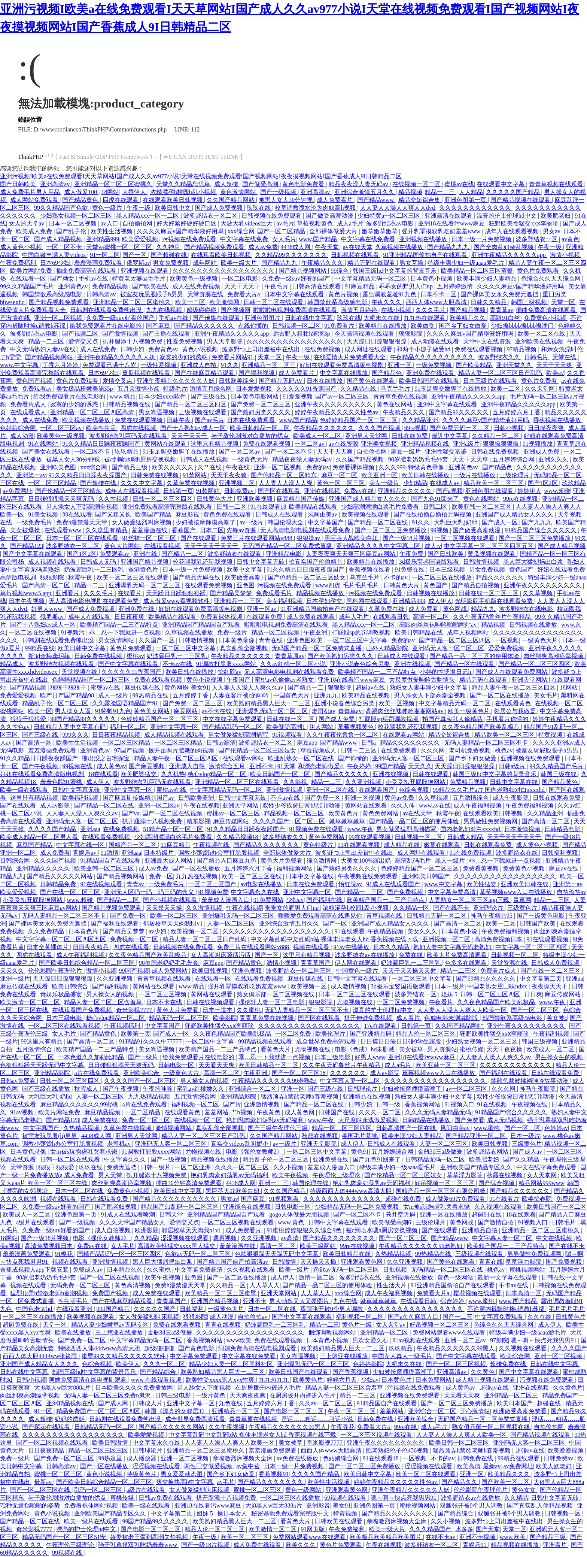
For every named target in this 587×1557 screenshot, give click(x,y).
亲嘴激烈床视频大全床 (243, 1458)
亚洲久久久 (554, 459)
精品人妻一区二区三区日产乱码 (501, 373)
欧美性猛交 (482, 884)
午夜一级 (139, 208)
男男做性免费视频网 (491, 821)
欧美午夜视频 (291, 1175)
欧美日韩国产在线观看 (429, 381)
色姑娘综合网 (18, 428)
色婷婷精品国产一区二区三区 (359, 420)
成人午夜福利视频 (478, 805)
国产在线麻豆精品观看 (205, 373)
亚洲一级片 (15, 978)
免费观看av (37, 388)
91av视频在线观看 (416, 1340)
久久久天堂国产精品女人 (133, 1222)
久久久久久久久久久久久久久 (343, 1199)
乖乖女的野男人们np (406, 286)
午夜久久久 (387, 302)
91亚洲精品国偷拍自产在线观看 (425, 255)
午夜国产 (239, 679)
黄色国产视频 (35, 381)
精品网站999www (541, 1183)
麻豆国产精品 (35, 845)
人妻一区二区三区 (231, 923)
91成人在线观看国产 (394, 884)
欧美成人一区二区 (318, 436)
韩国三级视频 (529, 302)
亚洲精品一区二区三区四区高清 (93, 412)
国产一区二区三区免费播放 (391, 530)
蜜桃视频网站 (528, 1269)
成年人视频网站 (468, 632)
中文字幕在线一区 (81, 845)
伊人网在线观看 (356, 963)
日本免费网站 (434, 1379)
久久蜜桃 (249, 1010)
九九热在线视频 (197, 876)
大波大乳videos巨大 (247, 223)
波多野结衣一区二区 (211, 215)
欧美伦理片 (331, 1033)
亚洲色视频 (247, 970)
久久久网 (433, 750)
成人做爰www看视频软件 (177, 601)
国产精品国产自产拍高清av (233, 1261)
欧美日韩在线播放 (426, 475)
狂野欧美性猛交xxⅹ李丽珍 (524, 223)
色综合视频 (414, 790)
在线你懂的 (254, 325)
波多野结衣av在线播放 (365, 955)
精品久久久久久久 (500, 577)
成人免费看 (424, 609)
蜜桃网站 (12, 711)
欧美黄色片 (344, 813)
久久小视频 (289, 1167)
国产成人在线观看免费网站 (512, 672)
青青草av (501, 310)
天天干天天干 (243, 286)
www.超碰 (557, 491)
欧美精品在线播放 (383, 325)
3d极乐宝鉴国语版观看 (429, 561)
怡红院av (229, 672)
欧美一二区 (191, 302)
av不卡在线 (217, 711)
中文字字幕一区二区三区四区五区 (489, 546)
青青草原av (289, 656)
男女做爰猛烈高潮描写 (239, 734)
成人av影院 (55, 805)
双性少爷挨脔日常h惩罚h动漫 (302, 805)
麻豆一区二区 (340, 475)
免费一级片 (233, 632)
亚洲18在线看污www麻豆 (452, 223)
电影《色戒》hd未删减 (365, 1049)
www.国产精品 (318, 239)
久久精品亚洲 (421, 420)
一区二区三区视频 (163, 994)
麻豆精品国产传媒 (301, 499)
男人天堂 (111, 1175)
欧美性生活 (102, 428)
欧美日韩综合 (70, 986)
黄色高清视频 (133, 1285)
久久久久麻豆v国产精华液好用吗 (181, 231)
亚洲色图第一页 (466, 200)
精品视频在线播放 (321, 593)
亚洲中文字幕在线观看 (447, 404)
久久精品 (146, 1238)
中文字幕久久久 (125, 1159)
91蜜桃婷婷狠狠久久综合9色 (305, 1230)
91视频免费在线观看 (317, 829)
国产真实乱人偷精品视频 (540, 1505)
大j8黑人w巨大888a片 (63, 1387)
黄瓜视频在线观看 (146, 373)
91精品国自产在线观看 (111, 860)
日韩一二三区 (359, 750)
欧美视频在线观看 (366, 514)
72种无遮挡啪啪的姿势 (30, 1505)
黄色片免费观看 (538, 270)
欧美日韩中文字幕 (82, 648)
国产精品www (376, 200)
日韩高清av (101, 294)
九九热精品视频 (149, 1096)
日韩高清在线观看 (317, 286)
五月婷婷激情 (455, 286)
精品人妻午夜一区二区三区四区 (514, 687)
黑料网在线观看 (368, 601)
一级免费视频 (434, 365)
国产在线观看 (199, 538)
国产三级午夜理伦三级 (278, 1128)
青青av (136, 884)
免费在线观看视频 (479, 349)
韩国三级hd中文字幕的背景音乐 (395, 270)
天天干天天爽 (555, 365)
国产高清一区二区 (47, 585)
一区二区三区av (61, 428)
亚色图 (246, 585)
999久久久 (75, 734)
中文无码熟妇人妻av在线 (43, 349)
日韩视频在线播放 (431, 593)
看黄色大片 (276, 1049)
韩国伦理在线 (311, 1183)
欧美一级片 (294, 1269)
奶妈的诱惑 (70, 1419)
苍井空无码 (401, 1214)
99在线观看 (77, 514)
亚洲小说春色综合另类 (360, 664)
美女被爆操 (26, 530)
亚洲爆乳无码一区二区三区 (145, 585)
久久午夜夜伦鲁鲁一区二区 (343, 734)
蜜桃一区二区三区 (58, 1474)
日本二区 (212, 530)
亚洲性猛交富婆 (446, 451)
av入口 (110, 223)
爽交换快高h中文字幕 (185, 1482)
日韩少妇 (133, 349)
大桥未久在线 (382, 318)
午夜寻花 (343, 1427)
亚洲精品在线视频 (367, 1096)
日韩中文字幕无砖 (261, 561)
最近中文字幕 (450, 436)
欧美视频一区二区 (195, 931)
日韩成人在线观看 (280, 514)
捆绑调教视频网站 (333, 1332)
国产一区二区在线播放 (500, 695)
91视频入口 (459, 1104)
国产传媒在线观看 (217, 318)
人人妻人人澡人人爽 (286, 483)
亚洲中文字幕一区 (175, 727)
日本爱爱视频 (254, 388)
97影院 (499, 1340)
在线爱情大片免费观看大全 (350, 357)
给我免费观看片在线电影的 (106, 325)
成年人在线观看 (90, 617)
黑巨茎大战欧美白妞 (352, 538)
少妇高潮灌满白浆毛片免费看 (380, 506)
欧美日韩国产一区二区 (280, 774)
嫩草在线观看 (442, 845)
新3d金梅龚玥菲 (50, 656)
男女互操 (412, 263)
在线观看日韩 (391, 617)
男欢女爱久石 (371, 1340)
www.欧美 (513, 1537)
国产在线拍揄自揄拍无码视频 (433, 514)
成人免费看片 (335, 200)
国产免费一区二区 (82, 1340)
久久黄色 (483, 1372)
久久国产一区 (157, 640)
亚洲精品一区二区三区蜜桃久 (113, 184)
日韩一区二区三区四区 (163, 499)
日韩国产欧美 (538, 923)
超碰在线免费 (404, 1199)
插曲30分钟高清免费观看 (189, 1183)
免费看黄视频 (481, 868)
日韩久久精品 (489, 302)
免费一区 (161, 876)
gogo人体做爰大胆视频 (300, 1214)
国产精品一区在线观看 (465, 664)
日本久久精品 (392, 947)
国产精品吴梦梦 (231, 593)
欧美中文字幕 (245, 569)
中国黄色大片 (292, 695)
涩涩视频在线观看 (185, 1238)
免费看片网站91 (233, 357)
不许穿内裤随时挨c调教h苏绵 (506, 1309)
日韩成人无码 (99, 561)
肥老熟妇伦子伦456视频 (398, 1450)
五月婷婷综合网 (514, 459)
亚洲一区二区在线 (331, 790)
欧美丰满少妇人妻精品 (487, 278)
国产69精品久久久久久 (486, 978)
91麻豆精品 (360, 286)
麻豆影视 (188, 514)
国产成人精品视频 (58, 239)
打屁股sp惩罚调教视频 (362, 632)
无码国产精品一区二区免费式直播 (288, 546)
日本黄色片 (84, 931)
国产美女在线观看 (47, 451)
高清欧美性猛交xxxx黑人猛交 (177, 1246)
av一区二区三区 (467, 1088)
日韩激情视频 (482, 561)
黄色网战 (455, 609)
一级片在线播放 (475, 475)
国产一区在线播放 (197, 868)
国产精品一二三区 (359, 892)
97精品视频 (522, 349)
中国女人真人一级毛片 (403, 1356)
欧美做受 (423, 325)
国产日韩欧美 (18, 184)
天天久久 (420, 766)
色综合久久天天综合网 (551, 278)
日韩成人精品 (465, 837)
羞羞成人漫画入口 (226, 900)
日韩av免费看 (18, 1081)
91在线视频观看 (102, 884)
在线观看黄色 (513, 703)
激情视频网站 (174, 1128)
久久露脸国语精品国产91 (125, 703)
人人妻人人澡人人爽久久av (248, 687)
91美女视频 (44, 514)
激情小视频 (565, 255)
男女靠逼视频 (157, 412)
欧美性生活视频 (112, 231)
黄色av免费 (400, 797)
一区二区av (310, 443)
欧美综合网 (516, 1356)
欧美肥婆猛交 (139, 774)
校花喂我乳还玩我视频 (203, 561)
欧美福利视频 (81, 797)
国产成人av (528, 1151)
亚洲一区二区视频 (58, 318)
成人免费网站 (170, 970)
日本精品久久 (125, 1269)
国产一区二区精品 (282, 231)
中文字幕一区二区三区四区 (532, 947)
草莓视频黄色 (315, 223)
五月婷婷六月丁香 (517, 412)
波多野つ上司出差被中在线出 (261, 349)
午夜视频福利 (123, 1026)
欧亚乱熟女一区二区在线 (301, 758)
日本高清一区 (524, 1293)
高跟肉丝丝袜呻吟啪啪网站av (438, 624)
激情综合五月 (227, 766)
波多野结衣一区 (537, 239)
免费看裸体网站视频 (91, 1505)
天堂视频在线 (80, 672)
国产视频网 (235, 310)
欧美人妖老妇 (554, 1466)
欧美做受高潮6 (392, 1222)
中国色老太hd (35, 1309)
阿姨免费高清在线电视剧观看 (258, 1348)
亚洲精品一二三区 (238, 601)
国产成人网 (114, 1403)
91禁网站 (195, 475)
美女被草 (412, 1049)
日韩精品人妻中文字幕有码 (70, 727)
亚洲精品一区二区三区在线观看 (237, 782)
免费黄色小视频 (546, 318)
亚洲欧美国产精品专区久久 (477, 1167)
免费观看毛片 (275, 593)
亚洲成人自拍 (199, 365)
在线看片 (130, 593)
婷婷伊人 (529, 491)
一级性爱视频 (159, 365)
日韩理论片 (363, 1088)
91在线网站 (44, 443)
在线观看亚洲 (75, 1309)
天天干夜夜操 (505, 1049)
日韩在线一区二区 (291, 719)
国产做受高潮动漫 (330, 215)
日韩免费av (239, 491)
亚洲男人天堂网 (367, 436)
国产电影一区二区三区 (294, 1411)
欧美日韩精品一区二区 (260, 428)
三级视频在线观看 (203, 412)
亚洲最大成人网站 (169, 860)
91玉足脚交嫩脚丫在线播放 (451, 388)
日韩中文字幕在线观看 (358, 978)
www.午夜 (360, 829)
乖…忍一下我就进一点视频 (125, 632)
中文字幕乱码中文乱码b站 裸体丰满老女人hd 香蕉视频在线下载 (335, 939)
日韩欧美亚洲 (197, 797)
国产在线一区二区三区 (70, 892)
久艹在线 (210, 467)
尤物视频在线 (355, 1002)
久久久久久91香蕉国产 (307, 388)
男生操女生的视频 (559, 1057)
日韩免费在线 (376, 1419)
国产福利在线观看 (115, 923)
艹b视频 (242, 1112)
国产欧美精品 (474, 365)
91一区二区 (105, 255)
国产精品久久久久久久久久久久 (175, 1199)
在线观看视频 (163, 546)
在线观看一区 (29, 278)
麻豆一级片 (406, 451)
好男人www (47, 609)
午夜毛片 (277, 286)
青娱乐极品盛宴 (61, 994)
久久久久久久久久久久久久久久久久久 (224, 270)
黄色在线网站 (395, 404)
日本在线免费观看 (251, 420)
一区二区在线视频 (33, 632)
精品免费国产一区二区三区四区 (99, 1411)
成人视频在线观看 (52, 561)
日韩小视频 (509, 428)
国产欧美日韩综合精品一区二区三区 (87, 963)
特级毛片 (175, 388)
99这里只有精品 (42, 1041)
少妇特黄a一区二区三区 (390, 215)
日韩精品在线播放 (426, 1120)
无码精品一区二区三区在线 (447, 1269)
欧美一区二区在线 (542, 333)
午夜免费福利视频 (530, 805)
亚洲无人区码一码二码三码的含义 (149, 892)
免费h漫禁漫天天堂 (82, 522)
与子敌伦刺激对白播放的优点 (251, 436)
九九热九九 (274, 1379)
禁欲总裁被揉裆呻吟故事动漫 (530, 1081)
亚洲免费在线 (137, 609)
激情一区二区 (317, 1277)
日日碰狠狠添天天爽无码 (61, 499)
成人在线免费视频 (197, 286)
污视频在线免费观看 (190, 239)
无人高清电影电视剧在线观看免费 (306, 530)
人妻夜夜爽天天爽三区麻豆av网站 (351, 554)
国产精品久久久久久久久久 (339, 1238)
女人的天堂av (27, 223)
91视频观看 (288, 734)
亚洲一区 (400, 365)
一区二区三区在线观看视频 (64, 1026)
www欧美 (239, 1340)
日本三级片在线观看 (490, 381)
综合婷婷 (453, 1301)
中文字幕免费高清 (452, 892)
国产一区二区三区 (535, 1010)
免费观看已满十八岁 (110, 365)
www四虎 (327, 585)
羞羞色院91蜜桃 (61, 782)
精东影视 (198, 821)
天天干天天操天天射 (410, 970)
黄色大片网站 (123, 546)
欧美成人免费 (35, 231)
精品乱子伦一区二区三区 (55, 703)
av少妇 (158, 931)
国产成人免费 (337, 719)
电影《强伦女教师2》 (255, 1151)
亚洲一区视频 (363, 797)
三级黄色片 (523, 908)
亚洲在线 (146, 554)
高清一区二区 (431, 617)
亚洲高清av (55, 184)
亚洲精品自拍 (480, 1230)
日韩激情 (285, 1261)
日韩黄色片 (571, 1317)
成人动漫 (22, 436)
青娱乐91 (475, 1545)
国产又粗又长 (114, 514)
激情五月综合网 (211, 388)
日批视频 (395, 1269)
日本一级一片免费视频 (482, 239)
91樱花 (64, 1254)
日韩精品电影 (563, 829)
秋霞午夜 (81, 577)
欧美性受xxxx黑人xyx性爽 (220, 1379)
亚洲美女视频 (379, 443)
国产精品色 (387, 373)
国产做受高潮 (261, 184)
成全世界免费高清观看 (327, 1041)
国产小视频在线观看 (170, 900)
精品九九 (483, 609)
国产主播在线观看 (167, 333)
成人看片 (409, 1018)
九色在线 (345, 1301)
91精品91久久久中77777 (151, 1041)
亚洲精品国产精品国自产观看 (201, 624)
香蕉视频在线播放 (558, 420)
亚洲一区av (262, 609)
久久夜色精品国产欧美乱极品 (481, 727)
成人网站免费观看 (35, 200)
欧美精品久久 (468, 318)
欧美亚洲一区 (380, 475)
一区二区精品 (143, 1112)
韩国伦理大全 (286, 522)
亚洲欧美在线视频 (540, 341)
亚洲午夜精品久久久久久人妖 (116, 357)
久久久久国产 (569, 1348)
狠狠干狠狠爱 (29, 719)
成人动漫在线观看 (435, 341)
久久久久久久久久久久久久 (476, 208)
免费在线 (411, 955)
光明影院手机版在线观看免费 (494, 601)
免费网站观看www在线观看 (450, 1332)
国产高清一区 (34, 742)
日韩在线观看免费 (557, 797)
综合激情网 (322, 860)
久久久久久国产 (155, 1309)
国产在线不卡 (452, 908)
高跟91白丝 (505, 318)
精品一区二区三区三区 (99, 1450)
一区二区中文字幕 (210, 1041)
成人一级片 (114, 695)
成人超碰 (227, 184)
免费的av (318, 467)
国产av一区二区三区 (342, 396)
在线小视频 (397, 310)
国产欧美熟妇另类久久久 (341, 656)
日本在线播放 (325, 381)
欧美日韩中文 (173, 208)
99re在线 (406, 1427)
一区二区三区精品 (52, 483)
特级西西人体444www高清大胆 (351, 1191)
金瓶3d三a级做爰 (441, 1151)
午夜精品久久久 (323, 263)
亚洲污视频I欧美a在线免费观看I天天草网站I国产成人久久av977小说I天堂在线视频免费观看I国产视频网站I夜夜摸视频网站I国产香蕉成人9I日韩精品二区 (201, 176)
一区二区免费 (294, 1033)
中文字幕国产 (326, 522)
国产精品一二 (306, 687)
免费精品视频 (111, 286)
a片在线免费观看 (97, 1073)
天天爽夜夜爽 (248, 1395)
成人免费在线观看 (311, 617)
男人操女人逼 (73, 711)
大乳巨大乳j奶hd (456, 522)
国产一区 (135, 255)
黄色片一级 (357, 1324)
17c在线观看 (381, 1026)
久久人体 (403, 805)
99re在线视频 (521, 499)
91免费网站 (268, 900)
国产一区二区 (523, 1128)
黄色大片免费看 (282, 860)
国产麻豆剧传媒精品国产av (139, 797)
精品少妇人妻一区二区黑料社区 (231, 1364)
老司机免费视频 (470, 750)
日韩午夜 (179, 420)
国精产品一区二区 (133, 845)
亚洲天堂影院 (319, 1144)
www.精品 (123, 396)
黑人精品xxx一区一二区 (148, 215)
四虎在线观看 (121, 200)
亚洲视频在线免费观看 (531, 758)
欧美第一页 (135, 1033)
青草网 (522, 900)
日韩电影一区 (176, 1065)
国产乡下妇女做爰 (463, 325)
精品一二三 (440, 192)
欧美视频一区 (309, 986)
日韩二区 (435, 506)
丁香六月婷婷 (61, 365)
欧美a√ (555, 373)
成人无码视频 (505, 1120)
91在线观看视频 (359, 845)
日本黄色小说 (460, 931)
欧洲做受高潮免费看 (520, 1411)
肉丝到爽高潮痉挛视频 (554, 656)
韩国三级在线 (559, 774)
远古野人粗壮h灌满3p (302, 333)
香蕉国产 (184, 530)
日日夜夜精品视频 (117, 734)
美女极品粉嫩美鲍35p (85, 388)
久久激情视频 (204, 908)
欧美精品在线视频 (366, 695)
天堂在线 (565, 357)
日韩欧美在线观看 (339, 1521)
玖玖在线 (259, 208)
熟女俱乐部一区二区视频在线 (276, 994)
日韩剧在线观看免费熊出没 (106, 310)
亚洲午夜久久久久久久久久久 (334, 404)
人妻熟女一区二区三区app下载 (470, 900)
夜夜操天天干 (550, 986)
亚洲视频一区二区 (447, 939)
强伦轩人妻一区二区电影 (272, 1002)
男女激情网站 (117, 640)
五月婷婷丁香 (191, 695)
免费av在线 (359, 491)
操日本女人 (233, 1513)
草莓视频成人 (319, 750)
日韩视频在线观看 (355, 255)
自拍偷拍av (571, 892)
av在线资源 (343, 443)
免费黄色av (163, 349)
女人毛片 (284, 239)
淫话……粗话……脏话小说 (318, 1419)
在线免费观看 (399, 750)
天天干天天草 (471, 459)
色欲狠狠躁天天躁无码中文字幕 (42, 1065)
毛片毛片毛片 (361, 585)
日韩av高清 (221, 742)
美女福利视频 (285, 601)
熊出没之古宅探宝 (106, 758)
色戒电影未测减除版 (452, 1018)
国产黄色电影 (197, 1348)
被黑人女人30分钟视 (286, 200)
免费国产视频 (111, 1293)
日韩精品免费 (58, 884)
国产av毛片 (209, 420)
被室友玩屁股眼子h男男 (152, 294)
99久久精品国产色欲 (61, 208)
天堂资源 (23, 1167)
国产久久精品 (522, 1159)
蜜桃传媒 (472, 1049)
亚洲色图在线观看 (490, 491)
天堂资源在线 (206, 294)
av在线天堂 (357, 247)
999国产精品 (114, 1309)
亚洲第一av (31, 475)
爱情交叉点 (84, 341)
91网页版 (313, 1529)
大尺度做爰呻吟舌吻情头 (422, 679)
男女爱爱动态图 (182, 1474)
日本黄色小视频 (432, 278)
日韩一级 (389, 1104)
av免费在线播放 (298, 1458)
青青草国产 (316, 963)
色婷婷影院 (368, 1364)
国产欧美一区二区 (506, 1482)
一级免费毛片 (35, 522)
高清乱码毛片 (413, 860)
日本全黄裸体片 (48, 947)
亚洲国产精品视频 (145, 561)
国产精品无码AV (281, 381)
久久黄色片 (568, 1387)
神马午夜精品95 (492, 915)
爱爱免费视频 (507, 648)
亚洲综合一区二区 (253, 1088)
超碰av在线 (371, 687)
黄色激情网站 (239, 192)
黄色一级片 (108, 208)
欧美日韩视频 (210, 970)
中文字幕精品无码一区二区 (371, 278)
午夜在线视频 (202, 805)
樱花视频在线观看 (478, 1293)
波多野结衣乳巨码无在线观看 (128, 436)
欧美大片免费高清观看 (457, 955)
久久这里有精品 (107, 530)
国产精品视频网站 (303, 270)
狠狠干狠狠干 (69, 687)
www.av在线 (435, 805)
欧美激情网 (225, 302)
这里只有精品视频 (215, 443)
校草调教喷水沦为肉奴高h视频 (316, 208)
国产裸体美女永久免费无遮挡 (500, 294)
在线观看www (63, 530)
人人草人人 (265, 1285)
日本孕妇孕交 (325, 601)
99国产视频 (134, 970)
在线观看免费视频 (209, 585)
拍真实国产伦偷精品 (316, 561)
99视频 (440, 530)
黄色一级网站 (456, 1277)
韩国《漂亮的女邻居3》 (177, 1411)
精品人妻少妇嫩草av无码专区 (110, 1324)
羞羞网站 (216, 1112)
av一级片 (252, 522)
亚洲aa (574, 978)
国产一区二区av (240, 451)
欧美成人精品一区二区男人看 (39, 837)
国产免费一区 (323, 797)
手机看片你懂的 (508, 719)
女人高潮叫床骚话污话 (221, 955)
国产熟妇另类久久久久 (261, 412)
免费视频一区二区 (134, 939)
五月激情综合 (471, 797)
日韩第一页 (178, 491)
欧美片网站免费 (32, 270)
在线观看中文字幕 (501, 184)
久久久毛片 (431, 310)
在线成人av (445, 483)
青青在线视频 (223, 1324)
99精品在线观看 (519, 1458)
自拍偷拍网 (138, 223)
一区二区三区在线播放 (442, 577)
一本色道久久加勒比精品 (91, 1057)
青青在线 (271, 640)
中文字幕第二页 (541, 978)
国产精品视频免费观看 (215, 247)
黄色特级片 (319, 845)
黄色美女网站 (152, 711)
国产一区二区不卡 (289, 451)
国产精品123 (26, 546)
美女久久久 (423, 931)
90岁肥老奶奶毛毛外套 (419, 459)
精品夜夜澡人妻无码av (359, 184)
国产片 (232, 1104)
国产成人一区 (500, 522)
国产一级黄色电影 (541, 915)
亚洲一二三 (274, 1183)
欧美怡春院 (537, 1199)
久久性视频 (114, 499)
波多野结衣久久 (499, 357)
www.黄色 (291, 1222)
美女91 (200, 687)
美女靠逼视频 (157, 1049)
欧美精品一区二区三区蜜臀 (477, 270)
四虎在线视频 (139, 428)
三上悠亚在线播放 (120, 1332)
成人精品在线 (402, 845)
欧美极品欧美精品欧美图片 (386, 1537)
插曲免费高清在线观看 (87, 270)
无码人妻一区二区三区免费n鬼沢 (108, 1395)
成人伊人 (440, 601)
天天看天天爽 (217, 1065)
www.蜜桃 (488, 1128)
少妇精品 (415, 483)
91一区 (44, 1411)
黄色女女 (524, 1490)
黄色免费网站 (381, 813)
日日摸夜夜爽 (546, 428)
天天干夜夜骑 (229, 475)
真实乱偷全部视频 (244, 648)
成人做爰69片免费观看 (456, 1199)
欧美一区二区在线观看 (426, 1474)
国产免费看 (469, 1120)
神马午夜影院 (538, 1088)
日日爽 (533, 994)
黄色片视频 (344, 294)
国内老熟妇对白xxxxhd (471, 829)
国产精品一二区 (183, 554)
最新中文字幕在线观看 (508, 1277)
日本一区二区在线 (79, 1191)
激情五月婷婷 (359, 310)
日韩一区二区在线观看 (274, 302)
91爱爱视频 (298, 396)
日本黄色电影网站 (255, 396)
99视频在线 (78, 766)
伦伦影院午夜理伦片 (55, 970)
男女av (551, 231)
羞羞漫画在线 (150, 530)
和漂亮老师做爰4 (321, 766)
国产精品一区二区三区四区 (191, 404)
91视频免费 (213, 892)
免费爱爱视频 (18, 695)
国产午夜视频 (41, 766)
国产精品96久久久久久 (459, 412)
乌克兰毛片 (396, 388)
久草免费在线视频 (191, 483)
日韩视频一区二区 (297, 325)
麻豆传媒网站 (231, 821)
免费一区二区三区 (146, 1120)
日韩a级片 (513, 766)
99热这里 (111, 1458)
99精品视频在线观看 (266, 1041)
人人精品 (471, 192)
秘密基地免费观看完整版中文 (291, 1513)
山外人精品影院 (388, 648)
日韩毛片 (537, 357)
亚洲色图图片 (263, 318)
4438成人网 (296, 247)
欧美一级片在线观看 (91, 1521)
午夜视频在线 (212, 845)
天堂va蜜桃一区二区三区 (119, 247)
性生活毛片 (73, 1301)
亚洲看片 (68, 593)
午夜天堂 (327, 247)
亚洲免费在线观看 (431, 373)
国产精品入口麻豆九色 (227, 860)
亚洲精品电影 (284, 554)
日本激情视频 (523, 829)
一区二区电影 (240, 278)
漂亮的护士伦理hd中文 (507, 215)
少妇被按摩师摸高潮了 (206, 522)
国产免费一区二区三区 (261, 404)
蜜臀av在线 (106, 687)
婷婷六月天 (342, 1379)
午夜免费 (412, 554)
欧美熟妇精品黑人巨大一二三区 (269, 703)
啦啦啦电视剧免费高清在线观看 (295, 310)
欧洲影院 (147, 1230)
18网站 (110, 192)
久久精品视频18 (238, 837)
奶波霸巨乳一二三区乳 (94, 569)
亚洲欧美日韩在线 (525, 884)
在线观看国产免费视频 (82, 1010)
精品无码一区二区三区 (179, 1018)
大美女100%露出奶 (366, 860)
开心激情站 (475, 1411)
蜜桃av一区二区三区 (233, 813)
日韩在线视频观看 (211, 1002)
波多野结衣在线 (517, 852)
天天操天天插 (319, 1261)
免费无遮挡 (122, 1167)
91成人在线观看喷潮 (128, 1214)
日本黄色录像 (237, 640)
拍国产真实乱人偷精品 (453, 719)
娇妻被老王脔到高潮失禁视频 (149, 1537)
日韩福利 (192, 1309)
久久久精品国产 (431, 1529)
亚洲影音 (318, 1505)
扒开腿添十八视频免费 (133, 341)
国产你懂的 (353, 758)
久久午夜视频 (227, 1427)
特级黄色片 (142, 1474)
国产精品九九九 (449, 247)
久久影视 (295, 782)
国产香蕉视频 (351, 1372)
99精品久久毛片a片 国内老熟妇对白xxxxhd (489, 790)
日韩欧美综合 (237, 381)
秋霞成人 (87, 1088)
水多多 (464, 1529)
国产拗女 (63, 278)
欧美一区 (40, 711)
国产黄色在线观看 (371, 381)
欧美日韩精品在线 (419, 632)
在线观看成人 (29, 412)
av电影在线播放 (261, 884)
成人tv (433, 546)
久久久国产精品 (285, 1191)
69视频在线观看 (346, 1497)
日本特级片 (159, 852)
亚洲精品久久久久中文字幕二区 (379, 546)
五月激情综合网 (196, 1096)
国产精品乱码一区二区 (233, 727)
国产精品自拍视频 (476, 585)
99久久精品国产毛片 (27, 286)
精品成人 (12, 664)
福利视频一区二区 (195, 1104)
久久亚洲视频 (364, 782)
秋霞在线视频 (320, 1136)
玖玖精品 (127, 451)
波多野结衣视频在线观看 (61, 664)
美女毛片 (546, 695)
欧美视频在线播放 (87, 420)
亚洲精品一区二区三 (269, 365)
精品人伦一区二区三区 (426, 1033)
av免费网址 (17, 491)
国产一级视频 (279, 192)
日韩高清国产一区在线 (406, 1128)
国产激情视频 (121, 333)
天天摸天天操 (164, 908)
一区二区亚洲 (193, 1167)
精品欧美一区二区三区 (494, 483)
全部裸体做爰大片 (334, 231)
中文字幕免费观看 (499, 1317)
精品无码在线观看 (372, 263)
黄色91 (360, 1151)
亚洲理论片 (489, 908)
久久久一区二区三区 (242, 1167)
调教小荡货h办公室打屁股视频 (219, 852)
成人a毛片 (350, 223)
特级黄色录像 (426, 467)
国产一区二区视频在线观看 (52, 1442)
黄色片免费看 (540, 381)
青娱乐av (85, 852)
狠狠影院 (411, 333)
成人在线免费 (99, 349)
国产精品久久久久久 (342, 774)
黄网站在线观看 (166, 443)
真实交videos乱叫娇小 (240, 1144)
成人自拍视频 (113, 1230)
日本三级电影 (64, 1018)
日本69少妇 (56, 263)
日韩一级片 (156, 1167)
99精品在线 (40, 648)
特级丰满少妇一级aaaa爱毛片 (466, 263)
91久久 (230, 365)
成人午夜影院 (511, 797)
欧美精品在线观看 (313, 506)
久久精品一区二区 (496, 436)
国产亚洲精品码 (371, 1033)
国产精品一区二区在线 (378, 522)
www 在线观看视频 (157, 1379)
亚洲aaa (90, 829)
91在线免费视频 (471, 852)
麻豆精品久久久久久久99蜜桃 (79, 1104)
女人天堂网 (542, 1175)
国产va (131, 813)
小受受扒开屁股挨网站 (416, 782)
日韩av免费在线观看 (166, 1497)
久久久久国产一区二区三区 (289, 821)
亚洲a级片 (466, 443)
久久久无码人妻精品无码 (438, 1112)
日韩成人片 (148, 1403)
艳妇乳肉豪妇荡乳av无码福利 (265, 1120)
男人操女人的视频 (111, 994)
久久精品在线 (359, 388)
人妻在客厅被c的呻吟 (242, 695)
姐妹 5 (449, 994)
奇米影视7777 (134, 1010)
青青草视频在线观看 (556, 184)
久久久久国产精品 (52, 829)
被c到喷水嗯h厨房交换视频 (140, 459)
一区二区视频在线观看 (465, 538)
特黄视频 (551, 734)
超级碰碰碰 (202, 310)
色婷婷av (556, 1128)
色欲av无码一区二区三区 (198, 1254)
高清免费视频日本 (499, 939)
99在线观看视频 (370, 837)
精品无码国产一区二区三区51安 (64, 1537)
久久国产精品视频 (360, 459)
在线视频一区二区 (417, 184)
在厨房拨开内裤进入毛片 (268, 1387)
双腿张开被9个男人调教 (332, 1309)
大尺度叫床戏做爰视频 (368, 1120)
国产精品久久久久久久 (204, 325)
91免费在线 (410, 569)
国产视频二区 (81, 333)
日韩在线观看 (431, 774)
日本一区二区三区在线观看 (82, 538)
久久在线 (540, 1317)
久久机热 (173, 774)
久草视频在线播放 (400, 247)
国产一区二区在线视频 (173, 813)
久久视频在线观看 (499, 1206)
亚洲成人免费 (542, 451)
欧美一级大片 (239, 263)
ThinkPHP (30, 157)
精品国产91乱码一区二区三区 (180, 1206)
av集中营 (248, 1466)
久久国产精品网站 (231, 200)
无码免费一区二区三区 (81, 1285)
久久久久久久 (348, 1073)
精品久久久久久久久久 (410, 742)
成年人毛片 (354, 617)
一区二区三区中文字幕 (358, 640)
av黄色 (570, 239)
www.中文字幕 (20, 365)
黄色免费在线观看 (228, 514)
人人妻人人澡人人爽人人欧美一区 (462, 1010)
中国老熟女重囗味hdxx (498, 986)
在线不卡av (441, 1537)
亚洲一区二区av (159, 805)
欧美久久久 (301, 1545)
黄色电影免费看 (304, 184)
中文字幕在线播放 (344, 373)
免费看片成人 (29, 404)
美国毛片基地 (360, 1136)
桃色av (504, 750)
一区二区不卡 (64, 247)
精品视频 (410, 192)
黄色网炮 (176, 687)
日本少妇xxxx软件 (163, 396)
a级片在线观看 (36, 1222)
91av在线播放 (351, 947)
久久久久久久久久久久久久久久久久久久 (277, 931)
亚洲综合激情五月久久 (365, 192)
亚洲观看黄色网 (362, 1261)
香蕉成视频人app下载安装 (35, 1269)
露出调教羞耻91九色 (390, 294)
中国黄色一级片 (358, 970)
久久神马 (169, 247)
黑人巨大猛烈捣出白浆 (534, 561)
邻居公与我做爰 (515, 711)
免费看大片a (244, 294)
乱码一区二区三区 (99, 1490)
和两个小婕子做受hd (424, 349)
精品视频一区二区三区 (294, 813)
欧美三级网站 (318, 1246)
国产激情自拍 (496, 1222)
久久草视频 (538, 593)
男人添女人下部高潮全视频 (82, 506)
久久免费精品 (47, 931)
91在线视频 (492, 1104)
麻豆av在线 (564, 868)
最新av (492, 1466)
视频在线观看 (312, 947)
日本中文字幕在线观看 (294, 294)
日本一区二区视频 (73, 223)
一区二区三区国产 (213, 884)
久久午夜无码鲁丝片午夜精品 (492, 617)
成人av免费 (263, 247)
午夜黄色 (269, 1112)
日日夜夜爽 (130, 617)
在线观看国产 (377, 790)
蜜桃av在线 (459, 184)
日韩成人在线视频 (204, 459)
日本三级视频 (447, 569)
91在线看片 (504, 1199)
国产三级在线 (209, 396)
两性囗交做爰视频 (209, 1466)
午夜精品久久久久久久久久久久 (432, 357)
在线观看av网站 (404, 734)
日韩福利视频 (560, 852)
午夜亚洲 (316, 632)
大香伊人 (134, 192)
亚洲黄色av (73, 286)
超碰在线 (549, 1403)
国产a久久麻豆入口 (414, 1317)
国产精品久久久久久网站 (60, 876)
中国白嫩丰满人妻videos (54, 255)
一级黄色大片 (251, 459)
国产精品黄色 (81, 200)
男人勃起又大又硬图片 (300, 1301)
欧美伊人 (128, 1364)
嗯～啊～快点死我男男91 (544, 1340)
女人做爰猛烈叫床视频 (142, 522)
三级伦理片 (515, 475)
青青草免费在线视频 (401, 396)
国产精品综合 (158, 1372)
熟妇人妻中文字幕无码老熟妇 (453, 947)
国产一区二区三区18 (299, 1073)
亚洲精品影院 (53, 1073)
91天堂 (286, 766)
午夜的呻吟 (158, 1088)
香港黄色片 (143, 569)
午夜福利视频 (552, 1033)
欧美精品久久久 (509, 1474)
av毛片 (285, 223)
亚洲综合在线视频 (247, 1206)
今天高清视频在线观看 (365, 333)
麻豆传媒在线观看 (24, 986)
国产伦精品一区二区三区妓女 (307, 577)
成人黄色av (111, 766)
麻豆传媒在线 (143, 687)
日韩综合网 (15, 860)
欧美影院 (225, 1018)
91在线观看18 (268, 506)
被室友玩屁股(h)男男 (50, 1136)
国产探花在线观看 (47, 1427)
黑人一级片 (450, 860)
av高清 (290, 1238)
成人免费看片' (298, 373)
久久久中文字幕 (142, 483)
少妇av (295, 900)
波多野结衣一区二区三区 (299, 970)
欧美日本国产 (515, 1403)
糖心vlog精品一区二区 (217, 774)
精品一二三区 (47, 341)
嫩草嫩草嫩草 (380, 231)
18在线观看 (103, 774)
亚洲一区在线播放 (444, 1214)
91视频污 (73, 632)
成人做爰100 (81, 192)
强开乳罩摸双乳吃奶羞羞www (442, 231)
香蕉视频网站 (423, 1104)
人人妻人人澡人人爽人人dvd (398, 208)
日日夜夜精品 (91, 947)
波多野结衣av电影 (390, 223)
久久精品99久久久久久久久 (291, 255)
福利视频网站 (295, 868)
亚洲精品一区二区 (385, 1332)
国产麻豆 (158, 325)
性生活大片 (392, 1285)
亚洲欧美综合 (142, 1073)
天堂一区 (564, 302)
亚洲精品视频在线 (425, 443)
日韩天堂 (172, 1214)
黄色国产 (522, 569)
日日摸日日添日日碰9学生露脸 (401, 1041)
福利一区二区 (128, 727)
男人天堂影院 (225, 341)
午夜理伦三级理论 (337, 1175)
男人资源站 (442, 1049)
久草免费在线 (387, 609)
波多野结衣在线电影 (526, 609)
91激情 (110, 852)
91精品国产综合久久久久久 (541, 530)
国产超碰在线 (169, 255)
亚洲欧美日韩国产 (426, 876)
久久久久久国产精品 (513, 192)
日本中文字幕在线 (310, 876)
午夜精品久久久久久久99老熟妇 (274, 1081)
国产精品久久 (460, 1482)
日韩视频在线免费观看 (272, 215)
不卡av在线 (178, 664)
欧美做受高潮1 (245, 577)
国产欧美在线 (151, 286)
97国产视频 (130, 750)
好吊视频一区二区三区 (445, 1183)
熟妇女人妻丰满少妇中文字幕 (429, 687)
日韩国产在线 (337, 1112)
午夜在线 (238, 467)
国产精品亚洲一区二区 (476, 1136)
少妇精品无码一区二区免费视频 (357, 1206)
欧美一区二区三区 (175, 915)
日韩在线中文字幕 (309, 318)
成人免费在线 (100, 1120)
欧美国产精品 (154, 514)
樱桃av (135, 656)
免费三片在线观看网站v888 (257, 538)
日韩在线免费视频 (495, 451)
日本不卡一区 (439, 294)
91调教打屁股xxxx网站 (227, 664)
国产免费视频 (406, 892)
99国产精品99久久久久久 (84, 719)
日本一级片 (450, 986)
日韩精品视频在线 (127, 404)
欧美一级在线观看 (24, 790)
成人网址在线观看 (369, 349)
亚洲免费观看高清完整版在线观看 (167, 506)
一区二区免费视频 (401, 1002)
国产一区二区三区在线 (41, 1490)
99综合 (340, 270)
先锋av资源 (242, 530)
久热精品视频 (82, 1128)
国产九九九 (537, 522)
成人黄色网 (300, 1112)
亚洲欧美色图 (58, 467)
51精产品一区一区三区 (173, 829)
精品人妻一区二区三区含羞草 (103, 1002)
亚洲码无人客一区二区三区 (449, 648)
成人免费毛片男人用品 (30, 192)
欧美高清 (468, 1466)
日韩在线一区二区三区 (489, 593)
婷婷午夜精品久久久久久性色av (337, 412)
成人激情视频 (349, 986)
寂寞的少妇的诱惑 (184, 357)
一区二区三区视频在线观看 (238, 1222)
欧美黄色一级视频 (194, 278)
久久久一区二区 (380, 1112)
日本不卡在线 (164, 1002)
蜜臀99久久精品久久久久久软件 (124, 1356)
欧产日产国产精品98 (67, 695)
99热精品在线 (151, 695)
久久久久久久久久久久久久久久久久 (295, 341)
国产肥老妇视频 (116, 1206)
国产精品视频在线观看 (521, 200)
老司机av (323, 711)
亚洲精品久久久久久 (405, 491)
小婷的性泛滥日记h (446, 672)
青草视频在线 (385, 915)
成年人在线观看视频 (512, 231)
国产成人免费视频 (219, 208)
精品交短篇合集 (420, 200)
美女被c (557, 1018)
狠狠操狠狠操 (501, 443)
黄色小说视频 (200, 349)
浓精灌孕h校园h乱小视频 (184, 192)
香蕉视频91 (274, 1474)
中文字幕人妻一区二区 (350, 1081)
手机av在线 (94, 278)
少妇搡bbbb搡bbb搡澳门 (523, 325)
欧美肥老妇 (556, 215)
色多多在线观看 (466, 963)
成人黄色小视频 (21, 247)
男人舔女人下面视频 (204, 1387)
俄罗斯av (138, 263)
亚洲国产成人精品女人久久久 (368, 499)
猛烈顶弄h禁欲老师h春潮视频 (300, 1096)
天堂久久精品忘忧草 (184, 184)
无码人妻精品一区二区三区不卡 (486, 742)
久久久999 (391, 467)
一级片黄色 (211, 1395)
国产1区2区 (543, 483)
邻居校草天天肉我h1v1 (173, 923)
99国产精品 (390, 766)
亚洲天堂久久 (514, 365)
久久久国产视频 (380, 428)
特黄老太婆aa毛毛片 (139, 278)
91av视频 (22, 1112)
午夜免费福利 (18, 263)
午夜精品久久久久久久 (324, 428)
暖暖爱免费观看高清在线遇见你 (321, 915)
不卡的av (396, 577)
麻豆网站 (186, 711)
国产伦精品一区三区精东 (284, 475)
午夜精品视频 (386, 931)
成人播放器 (142, 1458)
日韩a (369, 742)
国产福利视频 (257, 373)
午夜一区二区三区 (352, 1411)
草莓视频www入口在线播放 (517, 892)
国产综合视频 (497, 1183)
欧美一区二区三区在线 (252, 876)
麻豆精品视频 (103, 1112)
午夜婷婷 (359, 766)
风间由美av (323, 514)
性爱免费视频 (185, 341)
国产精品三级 (130, 467)
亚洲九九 (326, 695)
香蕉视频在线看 (370, 569)
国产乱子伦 (72, 231)
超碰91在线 (487, 1214)
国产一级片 (143, 1057)
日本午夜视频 (27, 601)
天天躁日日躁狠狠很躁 (377, 341)
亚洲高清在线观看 (449, 215)
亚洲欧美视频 (255, 499)
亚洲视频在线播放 (423, 239)
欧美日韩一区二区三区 (459, 1442)
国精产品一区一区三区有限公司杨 (441, 1191)
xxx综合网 (241, 231)
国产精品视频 (468, 310)
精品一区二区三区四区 (342, 1128)
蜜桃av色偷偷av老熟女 (285, 679)
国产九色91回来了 (435, 499)
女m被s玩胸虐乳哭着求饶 (84, 1151)
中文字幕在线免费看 (368, 239)
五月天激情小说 (139, 388)
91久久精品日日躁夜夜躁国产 (102, 443)
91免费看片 (340, 325)
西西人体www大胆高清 (437, 302)
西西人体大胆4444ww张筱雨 (41, 1356)
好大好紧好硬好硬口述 (187, 223)
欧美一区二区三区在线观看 (133, 577)
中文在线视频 (555, 1238)
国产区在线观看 (279, 491)
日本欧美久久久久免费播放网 (134, 1387)
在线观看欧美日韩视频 (173, 200)
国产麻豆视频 (147, 766)
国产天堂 (488, 1529)
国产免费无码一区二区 (460, 428)
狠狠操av (309, 538)
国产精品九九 (280, 263)
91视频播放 (538, 443)
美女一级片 (385, 483)
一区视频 (507, 640)
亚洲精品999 (102, 239)
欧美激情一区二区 (273, 1529)
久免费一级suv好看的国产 (297, 278)
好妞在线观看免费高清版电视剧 (342, 365)
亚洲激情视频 (285, 790)
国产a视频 (449, 491)
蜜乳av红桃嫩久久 (201, 1088)
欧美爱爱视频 (140, 239)
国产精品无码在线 (197, 577)
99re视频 (415, 428)
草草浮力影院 (465, 1175)
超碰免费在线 (21, 1324)
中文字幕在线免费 (245, 239)
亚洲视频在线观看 (145, 270)
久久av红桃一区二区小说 (293, 664)
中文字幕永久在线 (255, 892)
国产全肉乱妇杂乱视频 (504, 247)
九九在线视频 (164, 310)
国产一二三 (457, 1317)
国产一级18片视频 (407, 538)
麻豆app (307, 742)
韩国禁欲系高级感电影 (52, 294)
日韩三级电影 (173, 1395)
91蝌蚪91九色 (113, 711)
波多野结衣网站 (488, 1151)
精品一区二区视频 (276, 632)
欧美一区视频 (397, 703)
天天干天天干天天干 (212, 546)
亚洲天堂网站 (530, 679)
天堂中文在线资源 (488, 341)
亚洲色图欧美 (305, 640)
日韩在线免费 (410, 436)
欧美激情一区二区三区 (30, 1002)
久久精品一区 (412, 908)
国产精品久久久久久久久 (267, 845)
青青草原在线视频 (254, 1419)
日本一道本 (218, 1010)
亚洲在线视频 (322, 491)
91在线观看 (350, 931)
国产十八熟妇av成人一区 (193, 428)
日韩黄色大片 (215, 499)
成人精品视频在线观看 (175, 734)
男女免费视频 (171, 263)
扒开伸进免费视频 (368, 1018)
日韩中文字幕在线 (514, 782)
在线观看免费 (265, 617)
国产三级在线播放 (47, 1088)
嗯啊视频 (225, 1238)
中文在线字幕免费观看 (233, 719)
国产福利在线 (325, 900)
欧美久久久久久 (173, 467)
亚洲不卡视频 (478, 1537)
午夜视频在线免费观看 (368, 876)
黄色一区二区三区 (341, 483)
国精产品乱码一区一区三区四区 (119, 1254)
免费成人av (88, 1269)
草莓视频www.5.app (26, 593)
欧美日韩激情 (111, 1442)
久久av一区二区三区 (326, 1403)
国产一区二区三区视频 (456, 1364)
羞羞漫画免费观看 (99, 263)
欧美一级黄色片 (469, 711)
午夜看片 (441, 1002)
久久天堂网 (540, 388)
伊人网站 (322, 727)
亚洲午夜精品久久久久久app (509, 255)
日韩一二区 (232, 506)
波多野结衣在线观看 (235, 554)
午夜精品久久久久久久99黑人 (456, 1348)
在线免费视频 (323, 349)
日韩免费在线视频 (155, 475)
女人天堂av (391, 1324)
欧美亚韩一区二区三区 (482, 506)
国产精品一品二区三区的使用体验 (475, 656)
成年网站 (205, 263)
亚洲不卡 (262, 766)
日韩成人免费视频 (556, 963)
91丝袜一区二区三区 (149, 538)
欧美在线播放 (73, 1332)
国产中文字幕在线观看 (33, 554)
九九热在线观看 (425, 318)
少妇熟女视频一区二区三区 (76, 215)
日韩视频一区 (563, 1513)
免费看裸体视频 (354, 467)
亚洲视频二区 (237, 483)
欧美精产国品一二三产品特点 (119, 624)
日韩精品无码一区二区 (437, 915)
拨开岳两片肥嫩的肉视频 (182, 750)
